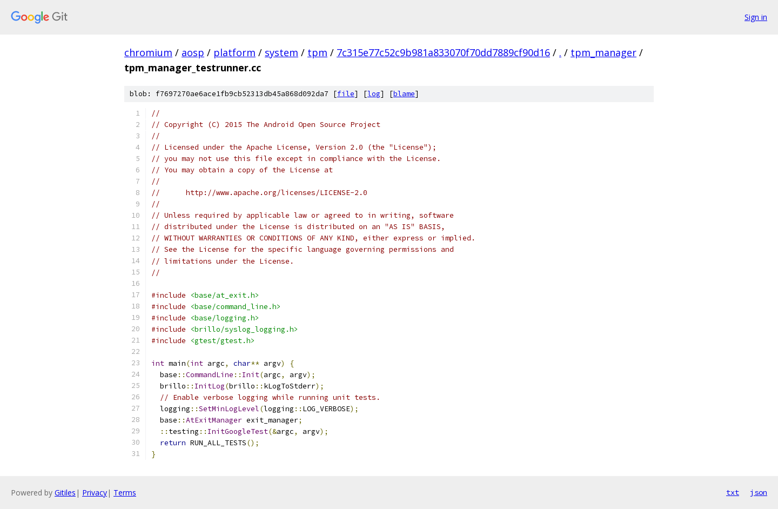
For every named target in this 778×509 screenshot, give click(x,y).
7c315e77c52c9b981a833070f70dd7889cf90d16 (443, 52)
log (373, 93)
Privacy (94, 492)
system (281, 52)
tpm (317, 52)
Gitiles (65, 492)
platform (234, 52)
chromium (148, 52)
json (758, 492)
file (345, 93)
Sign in (756, 17)
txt (732, 492)
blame (404, 93)
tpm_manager (603, 52)
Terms (124, 492)
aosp (193, 52)
